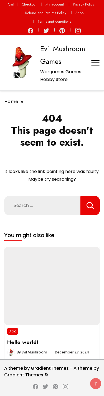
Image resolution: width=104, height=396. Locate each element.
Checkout (29, 4)
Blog (13, 331)
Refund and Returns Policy (45, 12)
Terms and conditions (54, 21)
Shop (79, 12)
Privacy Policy (83, 4)
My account (54, 4)
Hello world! (23, 342)
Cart (11, 4)
